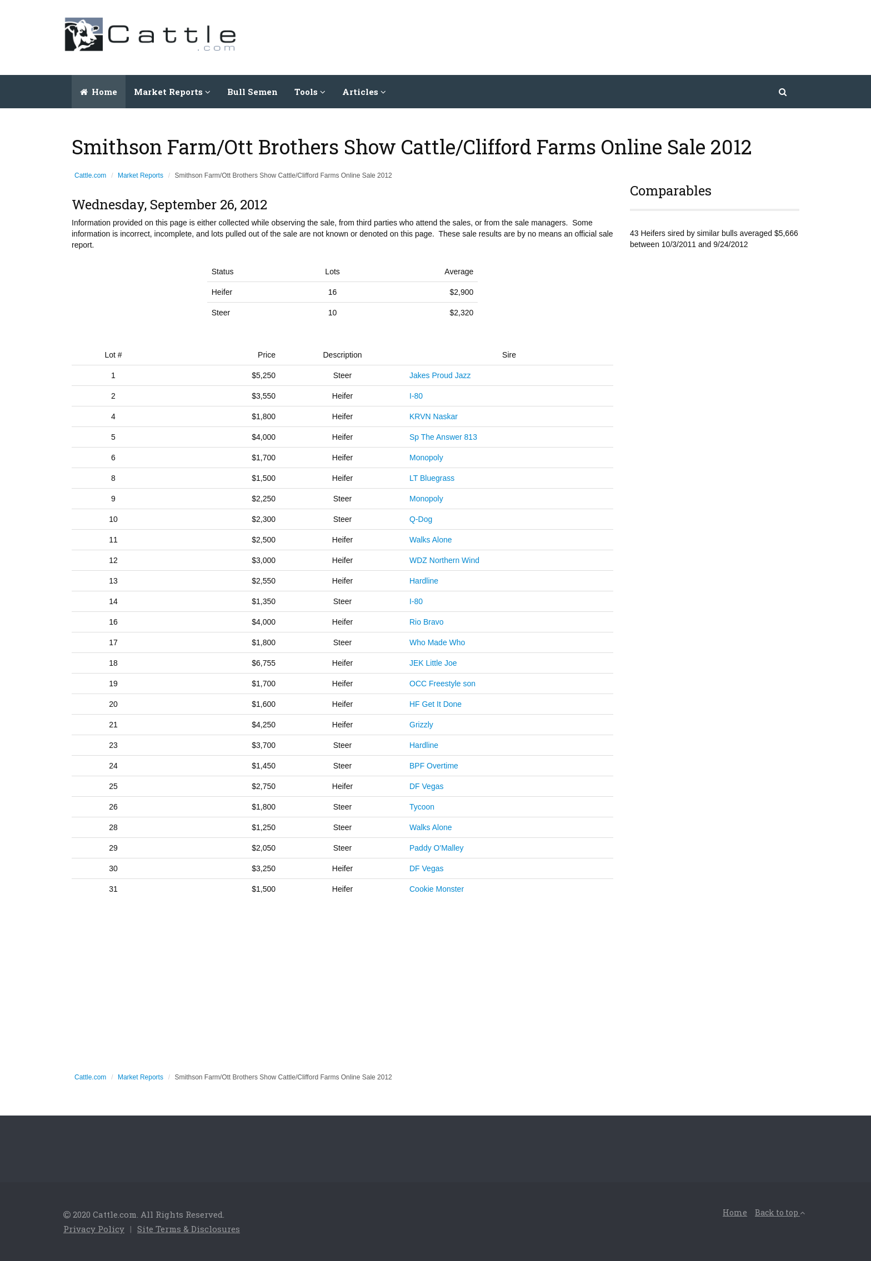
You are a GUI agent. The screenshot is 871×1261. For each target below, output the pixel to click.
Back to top (780, 1212)
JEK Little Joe (433, 663)
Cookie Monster (436, 889)
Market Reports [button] (172, 91)
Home (98, 91)
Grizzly (421, 724)
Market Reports (140, 175)
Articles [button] (364, 91)
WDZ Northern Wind (444, 560)
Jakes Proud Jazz (440, 375)
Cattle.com (90, 175)
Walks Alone (430, 539)
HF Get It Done (435, 704)
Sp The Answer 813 (443, 437)
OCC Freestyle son (442, 683)
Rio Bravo (426, 621)
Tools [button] (310, 91)
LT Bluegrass (431, 478)
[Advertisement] (605, 36)
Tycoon (421, 806)
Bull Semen (252, 91)
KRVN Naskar (433, 416)
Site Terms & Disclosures (188, 1228)
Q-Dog (420, 519)
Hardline (423, 580)
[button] (783, 91)
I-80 (416, 395)
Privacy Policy (93, 1228)
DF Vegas (426, 786)
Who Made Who (437, 642)
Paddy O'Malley (436, 847)
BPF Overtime (433, 765)
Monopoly (426, 457)
